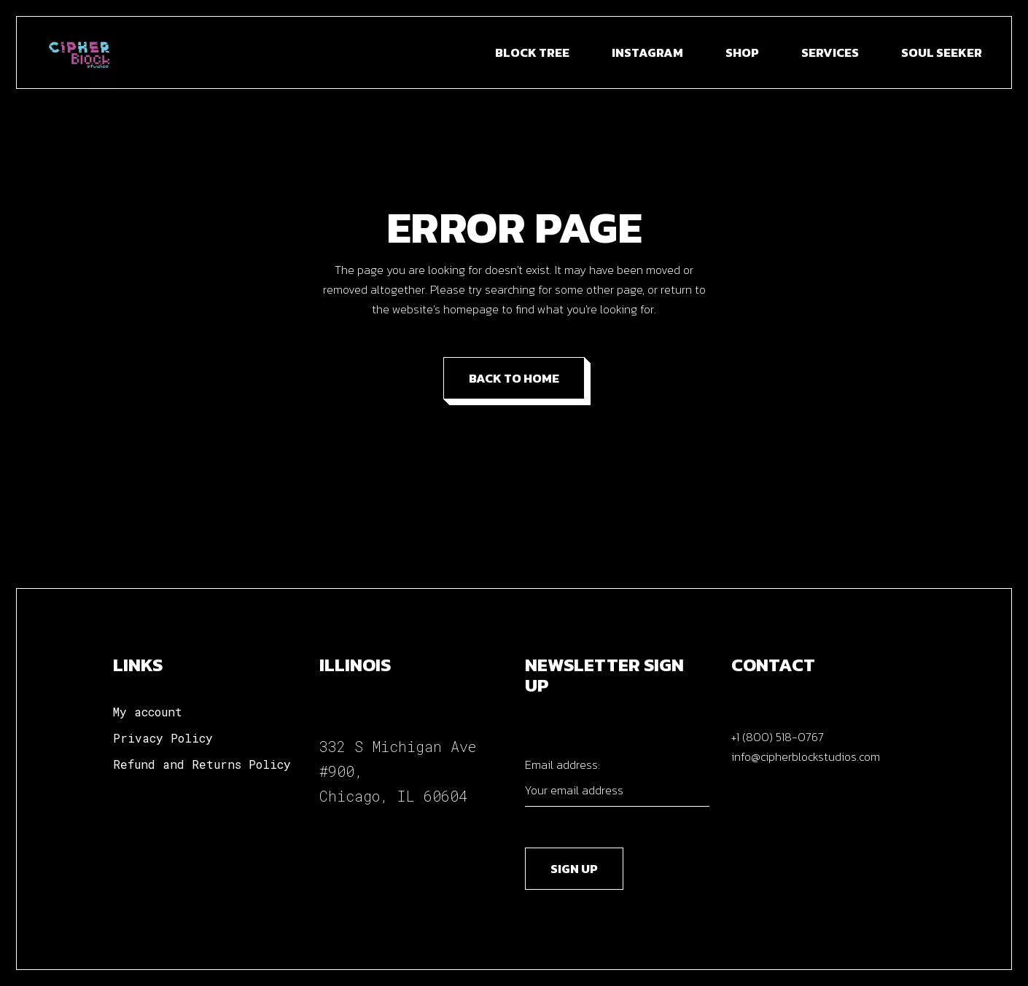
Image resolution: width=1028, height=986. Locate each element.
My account (147, 711)
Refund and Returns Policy (202, 764)
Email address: (617, 781)
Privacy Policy (163, 738)
